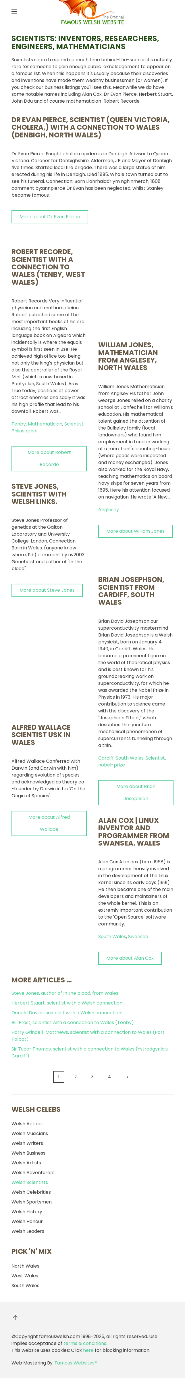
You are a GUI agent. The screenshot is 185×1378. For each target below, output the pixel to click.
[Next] (126, 1077)
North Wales (25, 1266)
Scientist (74, 410)
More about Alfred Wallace (49, 810)
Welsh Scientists (29, 1182)
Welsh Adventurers (33, 1172)
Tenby (18, 410)
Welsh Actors (26, 1123)
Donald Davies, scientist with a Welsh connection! (67, 1012)
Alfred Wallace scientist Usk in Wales (41, 721)
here (88, 1350)
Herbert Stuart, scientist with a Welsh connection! (67, 1003)
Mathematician (45, 410)
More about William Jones (135, 424)
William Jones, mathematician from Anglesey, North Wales (128, 250)
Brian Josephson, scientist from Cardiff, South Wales (131, 484)
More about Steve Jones (47, 577)
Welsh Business (28, 1153)
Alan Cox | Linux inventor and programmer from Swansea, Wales (133, 725)
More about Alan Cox (130, 851)
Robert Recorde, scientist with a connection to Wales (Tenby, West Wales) (48, 254)
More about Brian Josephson (135, 686)
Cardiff (106, 651)
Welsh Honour (27, 1221)
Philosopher (24, 417)
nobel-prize (111, 658)
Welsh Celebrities (31, 1192)
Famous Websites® (76, 1363)
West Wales (24, 1275)
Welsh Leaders (27, 1231)
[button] (14, 11)
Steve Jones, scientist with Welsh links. (39, 480)
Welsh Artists (26, 1162)
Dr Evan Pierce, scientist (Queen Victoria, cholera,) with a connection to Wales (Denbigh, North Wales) (90, 127)
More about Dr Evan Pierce (50, 216)
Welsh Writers (27, 1143)
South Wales (130, 651)
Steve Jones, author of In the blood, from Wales (64, 993)
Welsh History (26, 1211)
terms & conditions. (85, 1343)
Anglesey (108, 403)
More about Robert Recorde (49, 445)
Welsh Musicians (29, 1133)
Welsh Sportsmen (31, 1202)
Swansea (138, 830)
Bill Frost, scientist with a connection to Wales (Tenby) (72, 1022)
